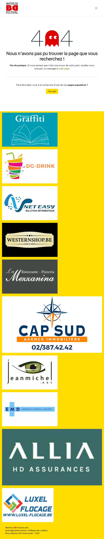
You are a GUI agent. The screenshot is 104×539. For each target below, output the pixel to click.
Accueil (52, 91)
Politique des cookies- (38, 530)
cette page (63, 68)
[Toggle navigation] (96, 8)
